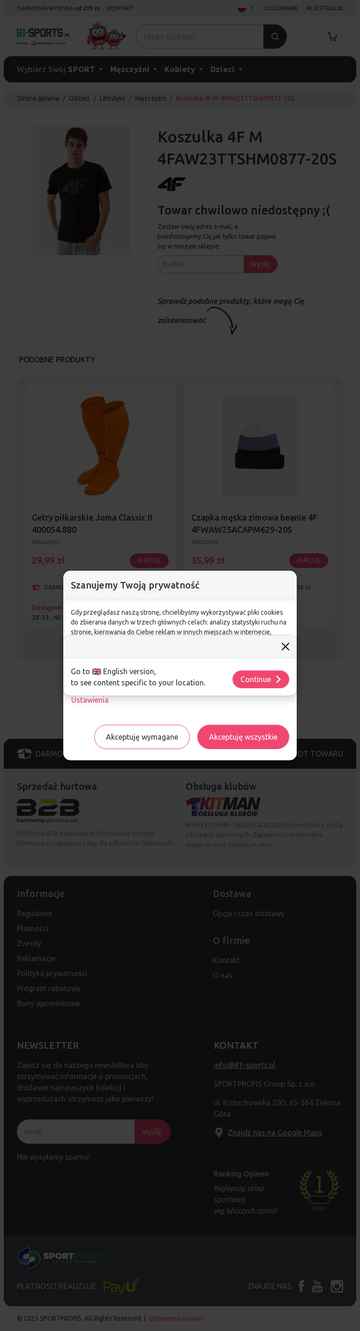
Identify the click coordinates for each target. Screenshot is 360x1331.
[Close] (285, 646)
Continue (261, 679)
